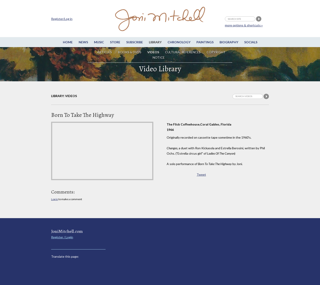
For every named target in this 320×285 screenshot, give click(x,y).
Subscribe (134, 42)
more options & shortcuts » (244, 25)
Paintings (205, 42)
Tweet (201, 174)
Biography (229, 42)
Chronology (179, 42)
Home (68, 42)
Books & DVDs (129, 52)
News (83, 42)
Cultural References (183, 52)
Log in (54, 199)
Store (115, 42)
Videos (153, 52)
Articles (104, 52)
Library (155, 42)
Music (99, 42)
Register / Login (62, 237)
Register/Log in (61, 19)
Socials (250, 42)
